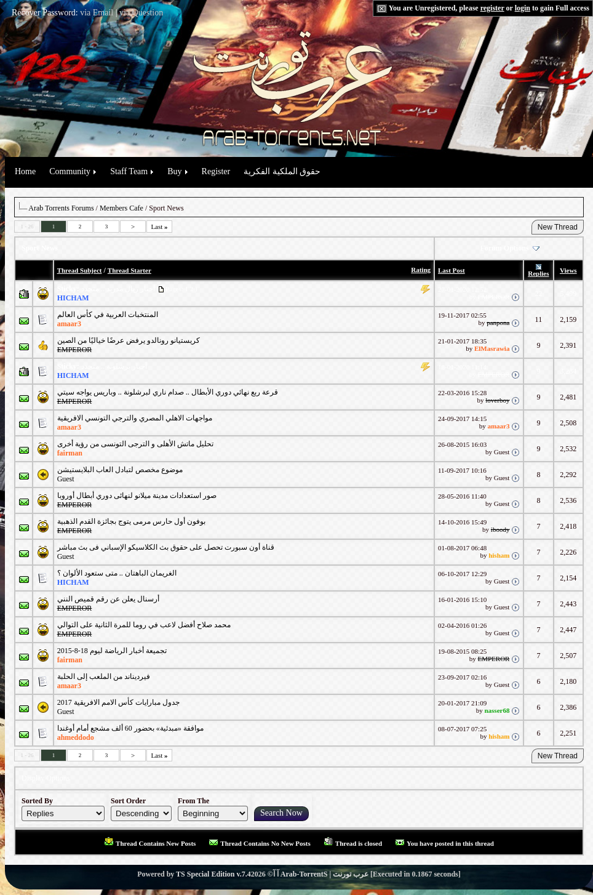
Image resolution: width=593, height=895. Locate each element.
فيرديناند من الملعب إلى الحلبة (103, 676)
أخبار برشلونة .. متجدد (114, 366)
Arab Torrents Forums (61, 208)
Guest (65, 479)
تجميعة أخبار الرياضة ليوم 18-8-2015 (112, 650)
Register (216, 171)
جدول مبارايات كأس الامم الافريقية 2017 (118, 702)
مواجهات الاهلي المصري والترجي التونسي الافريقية (134, 418)
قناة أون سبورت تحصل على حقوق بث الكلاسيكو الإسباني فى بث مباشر (165, 547)
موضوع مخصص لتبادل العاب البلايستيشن (120, 469)
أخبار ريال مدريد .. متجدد (118, 288)
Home (25, 171)
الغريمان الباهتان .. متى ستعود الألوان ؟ (117, 573)
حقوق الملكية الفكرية (282, 171)
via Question (141, 12)
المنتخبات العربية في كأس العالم (107, 314)
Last (159, 226)
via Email (96, 12)
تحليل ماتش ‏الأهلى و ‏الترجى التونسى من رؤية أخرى (135, 443)
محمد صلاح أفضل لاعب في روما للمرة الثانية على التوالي (144, 624)
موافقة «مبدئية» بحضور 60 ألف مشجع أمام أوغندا (130, 728)
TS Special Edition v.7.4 (213, 874)
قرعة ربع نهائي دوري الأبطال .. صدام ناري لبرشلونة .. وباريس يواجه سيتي (167, 392)
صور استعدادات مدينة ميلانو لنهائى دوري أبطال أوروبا (137, 495)
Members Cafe (121, 208)
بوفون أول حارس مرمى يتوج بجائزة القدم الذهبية (131, 521)
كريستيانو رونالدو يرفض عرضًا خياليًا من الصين (128, 340)
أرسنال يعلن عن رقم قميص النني (108, 599)
